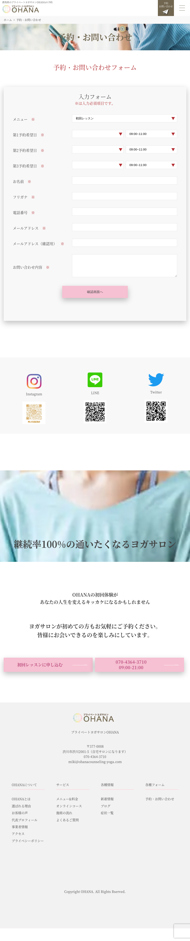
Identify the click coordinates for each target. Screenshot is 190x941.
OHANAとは (21, 798)
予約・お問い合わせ (159, 798)
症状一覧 (107, 812)
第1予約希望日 (25, 134)
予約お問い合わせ (166, 8)
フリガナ (20, 197)
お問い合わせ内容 (27, 267)
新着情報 (107, 798)
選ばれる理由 (21, 806)
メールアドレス (26, 228)
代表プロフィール (24, 820)
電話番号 (20, 212)
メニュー (20, 119)
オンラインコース (69, 806)
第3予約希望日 (25, 166)
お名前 (18, 181)
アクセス (18, 833)
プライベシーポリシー (28, 840)
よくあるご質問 (67, 820)
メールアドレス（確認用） (35, 243)
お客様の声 (20, 812)
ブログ (105, 806)
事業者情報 (20, 826)
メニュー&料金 (67, 798)
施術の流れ (64, 812)
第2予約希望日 (25, 150)
